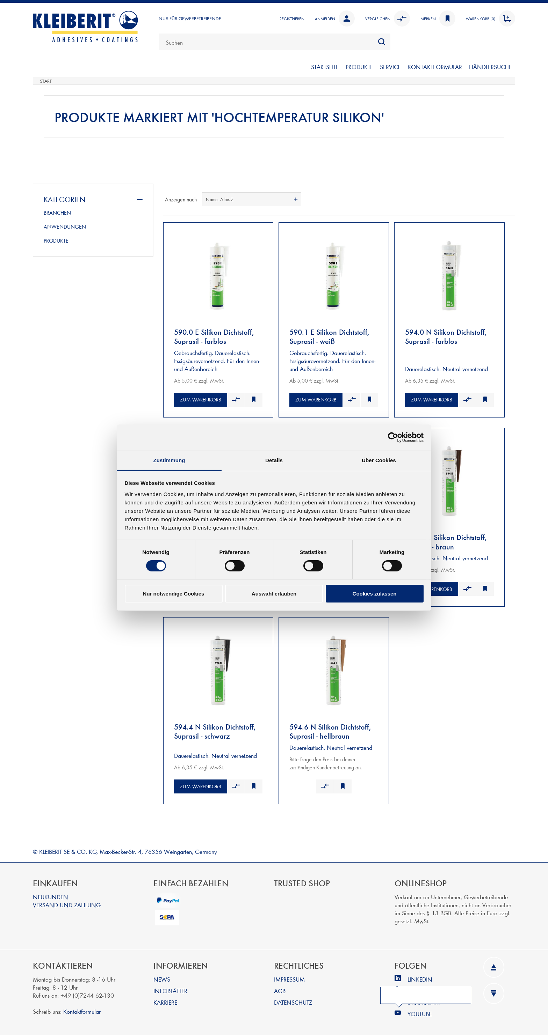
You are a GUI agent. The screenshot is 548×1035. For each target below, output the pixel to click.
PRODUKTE (359, 66)
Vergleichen (387, 18)
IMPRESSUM (289, 975)
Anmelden (335, 18)
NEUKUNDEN (50, 893)
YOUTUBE (420, 1010)
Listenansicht (509, 199)
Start (46, 81)
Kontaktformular (82, 1008)
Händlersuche (490, 66)
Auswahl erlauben (274, 594)
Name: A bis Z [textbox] (219, 199)
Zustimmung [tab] (169, 460)
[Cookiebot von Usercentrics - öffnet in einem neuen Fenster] (393, 437)
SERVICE (390, 66)
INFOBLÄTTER (170, 987)
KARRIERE (165, 999)
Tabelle (496, 199)
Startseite (325, 66)
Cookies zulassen (375, 594)
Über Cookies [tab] (379, 460)
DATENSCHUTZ (293, 999)
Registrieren (292, 18)
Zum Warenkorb (200, 398)
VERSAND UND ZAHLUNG (67, 901)
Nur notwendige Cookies (173, 594)
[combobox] (274, 42)
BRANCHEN (57, 212)
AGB (280, 987)
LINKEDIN (420, 975)
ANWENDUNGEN (65, 226)
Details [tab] (274, 460)
